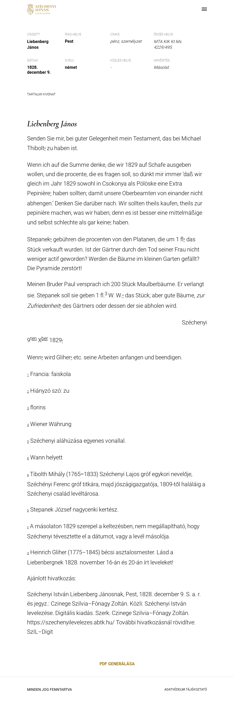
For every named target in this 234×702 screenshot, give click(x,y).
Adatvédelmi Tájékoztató (185, 689)
